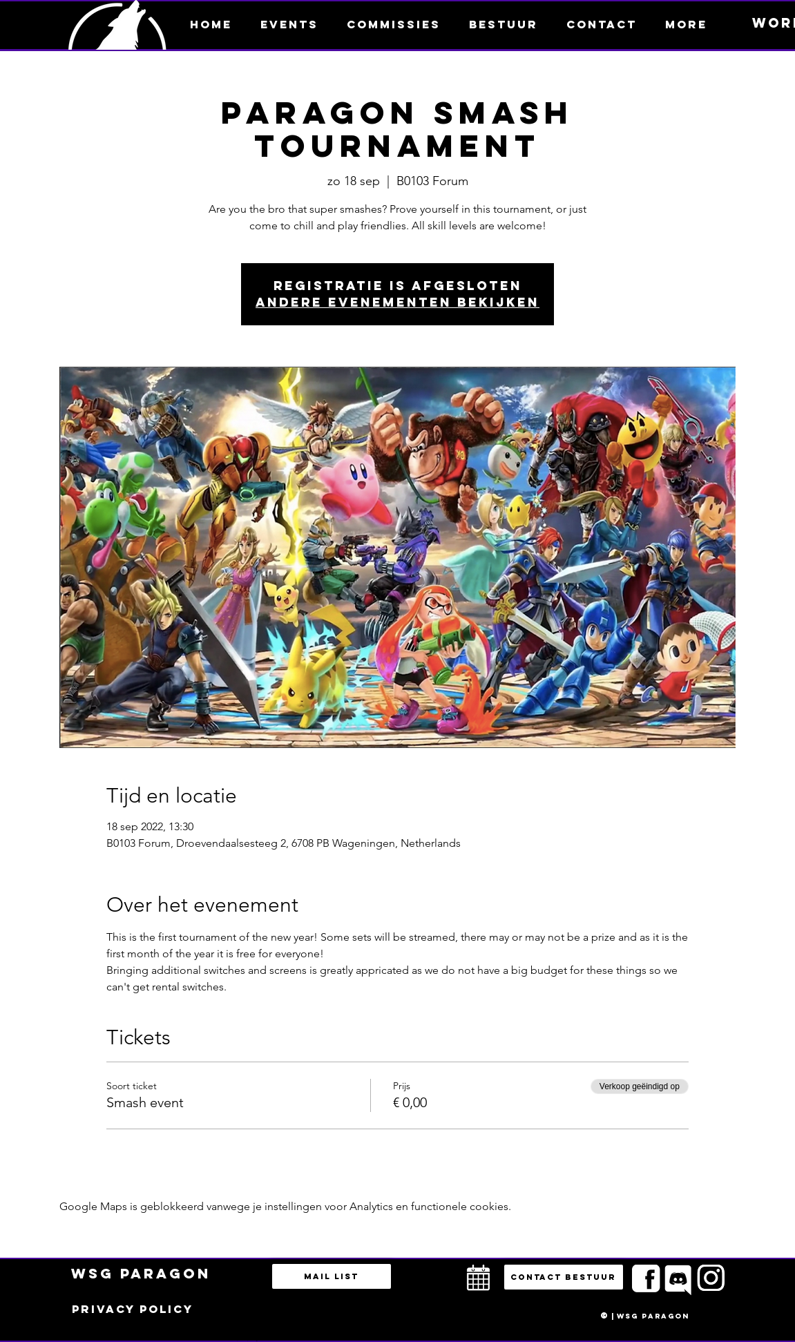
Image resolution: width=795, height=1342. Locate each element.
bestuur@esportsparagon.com (244, 1338)
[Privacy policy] (132, 1309)
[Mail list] (331, 1276)
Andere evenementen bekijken (397, 302)
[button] (686, 24)
